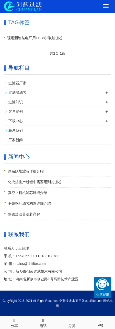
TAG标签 (19, 22)
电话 (43, 322)
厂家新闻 (15, 140)
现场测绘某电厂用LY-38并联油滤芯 (35, 38)
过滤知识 (15, 102)
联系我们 (15, 130)
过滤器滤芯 (17, 92)
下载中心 (15, 121)
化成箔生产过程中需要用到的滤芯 (35, 182)
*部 (100, 322)
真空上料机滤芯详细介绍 (27, 193)
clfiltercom (95, 301)
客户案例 (15, 111)
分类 (72, 322)
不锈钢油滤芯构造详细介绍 (29, 203)
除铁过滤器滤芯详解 (24, 214)
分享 (14, 322)
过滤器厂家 (17, 83)
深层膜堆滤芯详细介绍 (26, 171)
